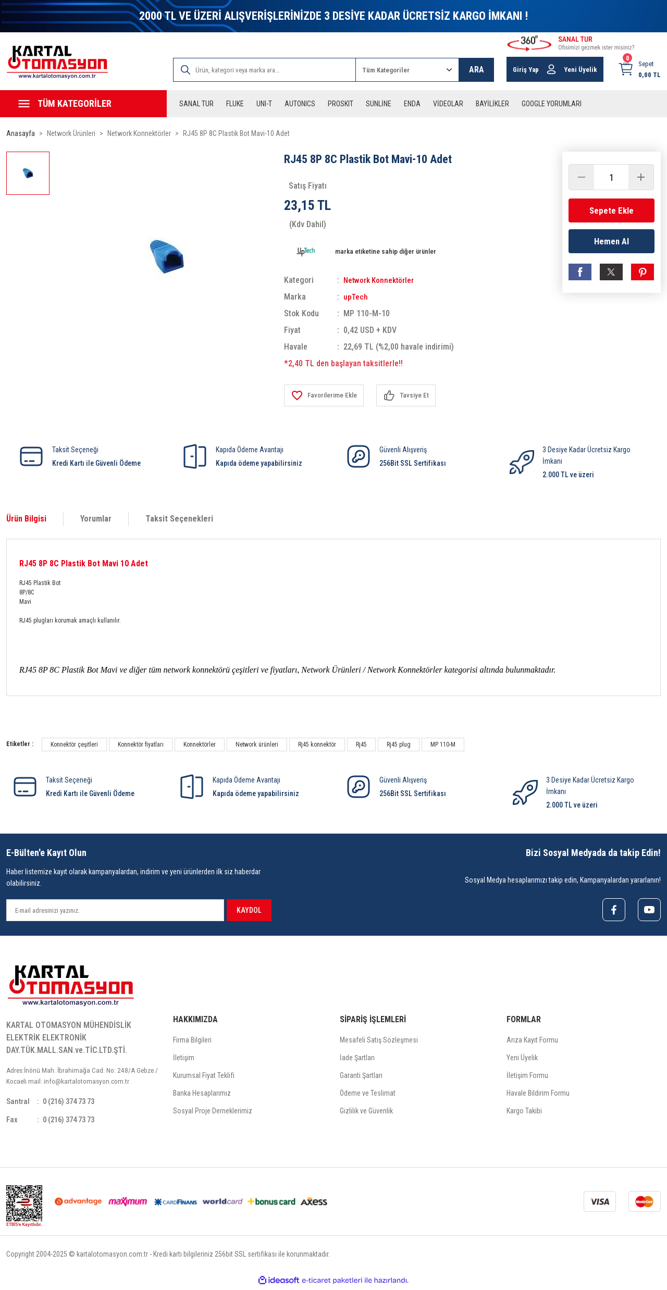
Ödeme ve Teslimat (368, 1094)
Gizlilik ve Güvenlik (366, 1112)
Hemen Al (611, 242)
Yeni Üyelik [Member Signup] (580, 69)
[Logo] (57, 62)
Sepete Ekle (611, 210)
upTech (356, 297)
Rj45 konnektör (317, 744)
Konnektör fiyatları (141, 744)
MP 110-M (442, 744)
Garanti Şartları (361, 1076)
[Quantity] (611, 177)
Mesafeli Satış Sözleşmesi (379, 1041)
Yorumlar (96, 519)
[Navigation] (83, 103)
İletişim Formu (527, 1076)
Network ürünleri (257, 744)
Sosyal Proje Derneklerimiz (212, 1112)
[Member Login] (551, 69)
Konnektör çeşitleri (74, 744)
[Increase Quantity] (640, 177)
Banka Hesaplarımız (202, 1094)
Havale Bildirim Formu (538, 1094)
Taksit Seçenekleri (179, 519)
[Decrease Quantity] (581, 177)
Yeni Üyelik (522, 1059)
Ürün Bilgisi (26, 519)
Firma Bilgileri (192, 1041)
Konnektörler (199, 744)
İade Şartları (357, 1059)
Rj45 (361, 744)
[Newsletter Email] (115, 910)
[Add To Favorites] (326, 395)
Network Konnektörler (381, 280)
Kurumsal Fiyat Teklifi (203, 1076)
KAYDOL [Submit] (249, 910)
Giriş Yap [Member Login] (526, 69)
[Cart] (639, 69)
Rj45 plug (399, 744)
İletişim (183, 1059)
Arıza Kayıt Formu (532, 1041)
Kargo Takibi (524, 1112)
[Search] (264, 70)
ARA (476, 70)
